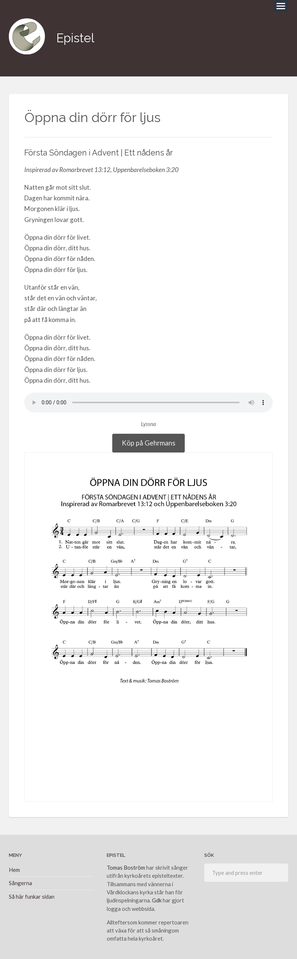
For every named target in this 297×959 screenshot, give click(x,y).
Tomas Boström (126, 865)
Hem (14, 868)
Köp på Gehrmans (148, 440)
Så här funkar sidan (31, 894)
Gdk (157, 898)
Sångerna (20, 881)
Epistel (77, 36)
